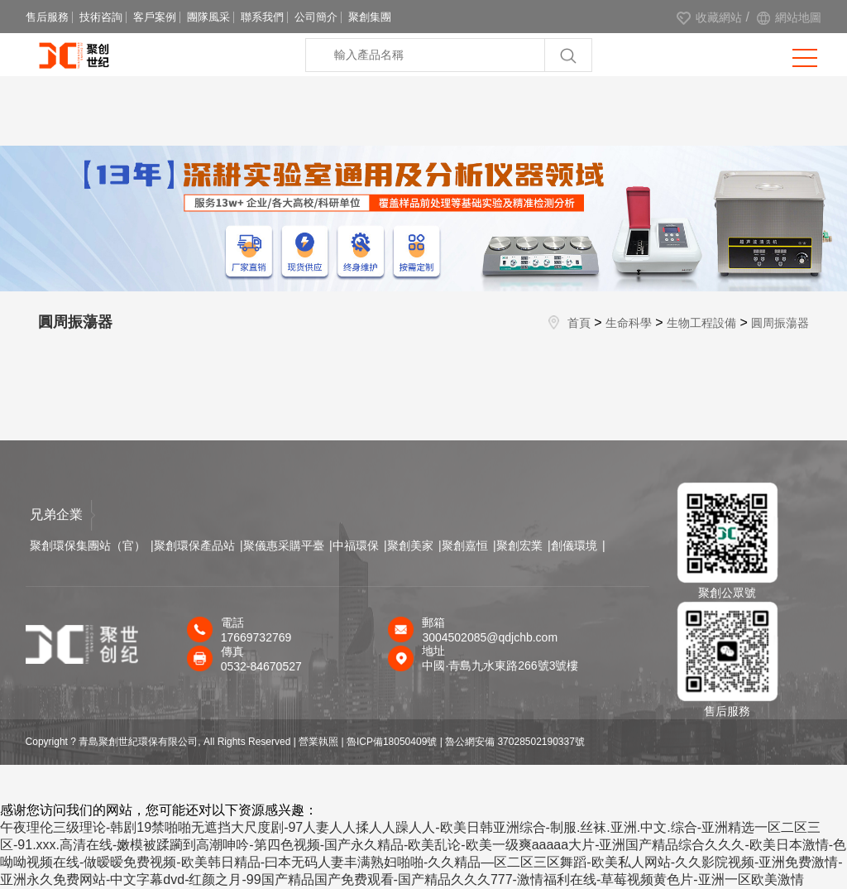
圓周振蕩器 (780, 322)
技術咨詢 (100, 17)
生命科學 (628, 322)
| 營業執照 (316, 741)
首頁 (579, 322)
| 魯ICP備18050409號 (390, 741)
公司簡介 (315, 17)
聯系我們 (262, 17)
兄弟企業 (62, 515)
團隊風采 (208, 17)
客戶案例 (154, 17)
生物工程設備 (701, 322)
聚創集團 (369, 17)
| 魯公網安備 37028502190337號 (512, 741)
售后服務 (47, 17)
